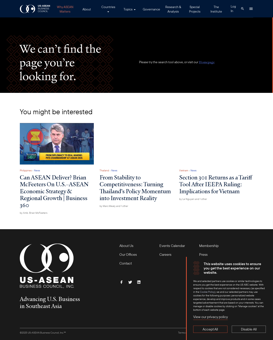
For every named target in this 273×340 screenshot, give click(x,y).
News (37, 170)
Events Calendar (172, 245)
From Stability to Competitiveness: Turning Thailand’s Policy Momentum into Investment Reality (135, 187)
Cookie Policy (207, 291)
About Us (126, 245)
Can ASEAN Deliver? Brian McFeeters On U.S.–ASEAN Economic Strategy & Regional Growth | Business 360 (54, 191)
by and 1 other (114, 206)
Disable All (249, 329)
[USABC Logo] (35, 8)
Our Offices (128, 254)
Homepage (207, 62)
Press (203, 254)
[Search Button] (242, 8)
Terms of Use (185, 332)
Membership (209, 245)
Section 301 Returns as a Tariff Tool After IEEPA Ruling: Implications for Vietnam (215, 184)
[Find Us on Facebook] (121, 282)
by (33, 212)
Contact (125, 263)
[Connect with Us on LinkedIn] (139, 282)
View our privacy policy (210, 316)
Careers (165, 254)
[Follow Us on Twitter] (130, 282)
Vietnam (183, 170)
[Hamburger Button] (251, 8)
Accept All (210, 329)
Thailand (104, 170)
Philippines (26, 170)
